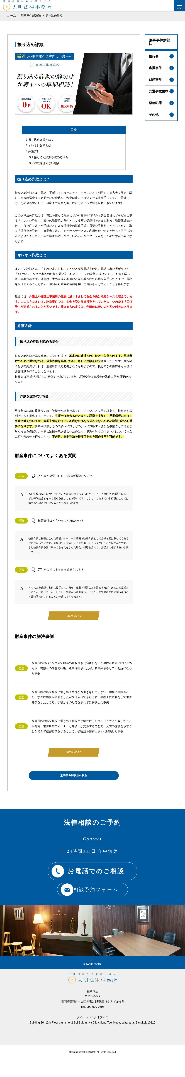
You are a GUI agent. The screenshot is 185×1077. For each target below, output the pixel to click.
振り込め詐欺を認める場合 (48, 154)
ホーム (11, 15)
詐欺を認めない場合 (44, 159)
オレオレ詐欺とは (38, 142)
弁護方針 (33, 148)
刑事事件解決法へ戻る (74, 773)
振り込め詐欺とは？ (40, 136)
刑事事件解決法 (31, 15)
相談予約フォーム (88, 887)
